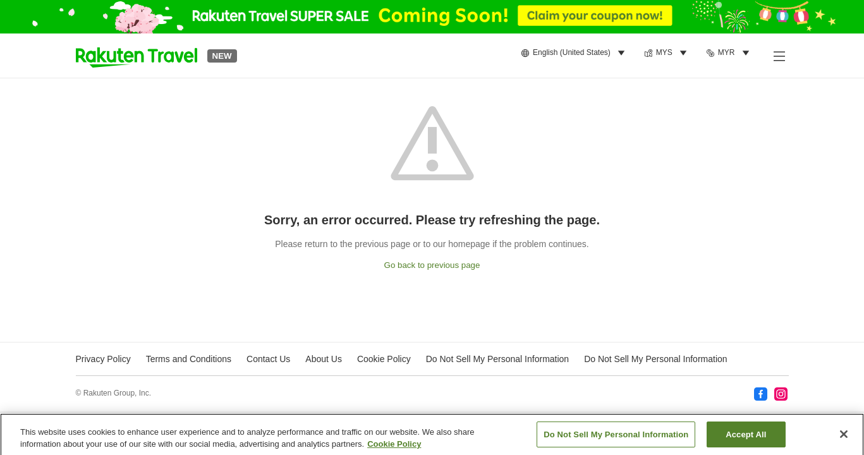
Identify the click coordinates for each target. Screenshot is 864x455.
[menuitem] (575, 53)
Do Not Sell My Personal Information (655, 359)
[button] (136, 56)
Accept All (746, 438)
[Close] (844, 438)
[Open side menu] (779, 56)
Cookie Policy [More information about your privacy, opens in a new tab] (394, 447)
